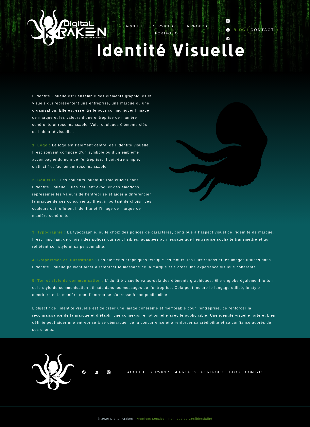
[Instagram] (228, 21)
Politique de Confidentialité (190, 418)
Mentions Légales (151, 418)
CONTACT (255, 372)
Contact (262, 30)
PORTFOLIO (166, 33)
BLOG (239, 30)
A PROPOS (197, 26)
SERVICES (160, 372)
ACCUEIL (134, 26)
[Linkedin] (228, 38)
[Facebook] (228, 29)
